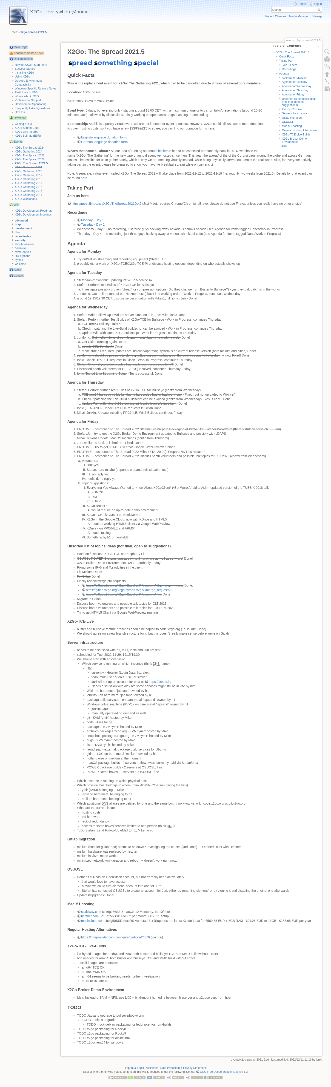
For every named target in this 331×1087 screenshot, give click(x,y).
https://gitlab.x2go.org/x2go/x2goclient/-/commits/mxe (124, 594)
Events (18, 141)
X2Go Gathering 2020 (28, 171)
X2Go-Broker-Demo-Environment (295, 140)
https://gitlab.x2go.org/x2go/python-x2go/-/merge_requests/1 (129, 590)
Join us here (289, 65)
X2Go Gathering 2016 (28, 187)
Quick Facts (286, 56)
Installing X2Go (24, 72)
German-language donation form (104, 142)
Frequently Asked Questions (32, 108)
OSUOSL (288, 122)
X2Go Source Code (27, 127)
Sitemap (316, 16)
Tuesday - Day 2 (93, 224)
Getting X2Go (23, 124)
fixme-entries (23, 252)
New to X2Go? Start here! (31, 64)
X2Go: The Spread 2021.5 (292, 52)
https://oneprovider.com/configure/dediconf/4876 (115, 937)
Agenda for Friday (293, 94)
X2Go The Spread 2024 (30, 147)
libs (17, 232)
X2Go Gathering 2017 (28, 183)
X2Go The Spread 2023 (30, 155)
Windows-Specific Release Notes (35, 88)
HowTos (20, 112)
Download (20, 118)
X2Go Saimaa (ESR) (28, 135)
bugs (18, 224)
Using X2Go (22, 76)
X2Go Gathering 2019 (28, 175)
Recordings (289, 69)
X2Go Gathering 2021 (28, 167)
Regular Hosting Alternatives (299, 130)
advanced (21, 220)
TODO (283, 146)
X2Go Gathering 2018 (28, 179)
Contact (18, 275)
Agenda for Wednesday (296, 86)
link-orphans (22, 256)
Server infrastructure (294, 113)
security (20, 240)
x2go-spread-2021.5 (33, 32)
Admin (303, 4)
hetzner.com (90, 916)
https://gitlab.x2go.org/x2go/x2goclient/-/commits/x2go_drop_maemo (134, 585)
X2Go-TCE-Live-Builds (296, 134)
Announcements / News (28, 53)
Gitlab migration (292, 117)
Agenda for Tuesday (294, 81)
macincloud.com (92, 921)
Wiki (16, 204)
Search (319, 10)
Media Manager (299, 16)
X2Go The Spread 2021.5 (31, 163)
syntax (19, 260)
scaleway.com (91, 912)
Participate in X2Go (27, 92)
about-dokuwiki (24, 244)
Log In (318, 4)
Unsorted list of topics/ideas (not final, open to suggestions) (299, 102)
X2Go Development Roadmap (33, 210)
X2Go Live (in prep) (27, 131)
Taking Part (286, 60)
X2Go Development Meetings (33, 214)
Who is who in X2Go (27, 96)
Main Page (20, 47)
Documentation (23, 58)
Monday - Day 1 (92, 220)
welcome (20, 264)
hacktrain (164, 151)
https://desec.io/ (160, 682)
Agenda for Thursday (295, 90)
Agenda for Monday (294, 77)
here (84, 178)
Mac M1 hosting (292, 126)
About (17, 269)
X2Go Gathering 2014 (28, 195)
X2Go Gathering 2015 (28, 191)
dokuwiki (20, 248)
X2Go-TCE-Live (292, 109)
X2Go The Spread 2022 (30, 159)
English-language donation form (104, 137)
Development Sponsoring (31, 104)
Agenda (284, 73)
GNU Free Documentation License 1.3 (224, 1071)
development (23, 228)
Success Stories (25, 68)
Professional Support (28, 100)
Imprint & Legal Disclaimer (141, 1068)
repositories (23, 236)
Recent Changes (275, 16)
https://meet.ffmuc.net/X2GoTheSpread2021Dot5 (106, 203)
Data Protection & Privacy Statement (183, 1068)
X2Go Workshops (26, 199)
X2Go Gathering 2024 (28, 151)
